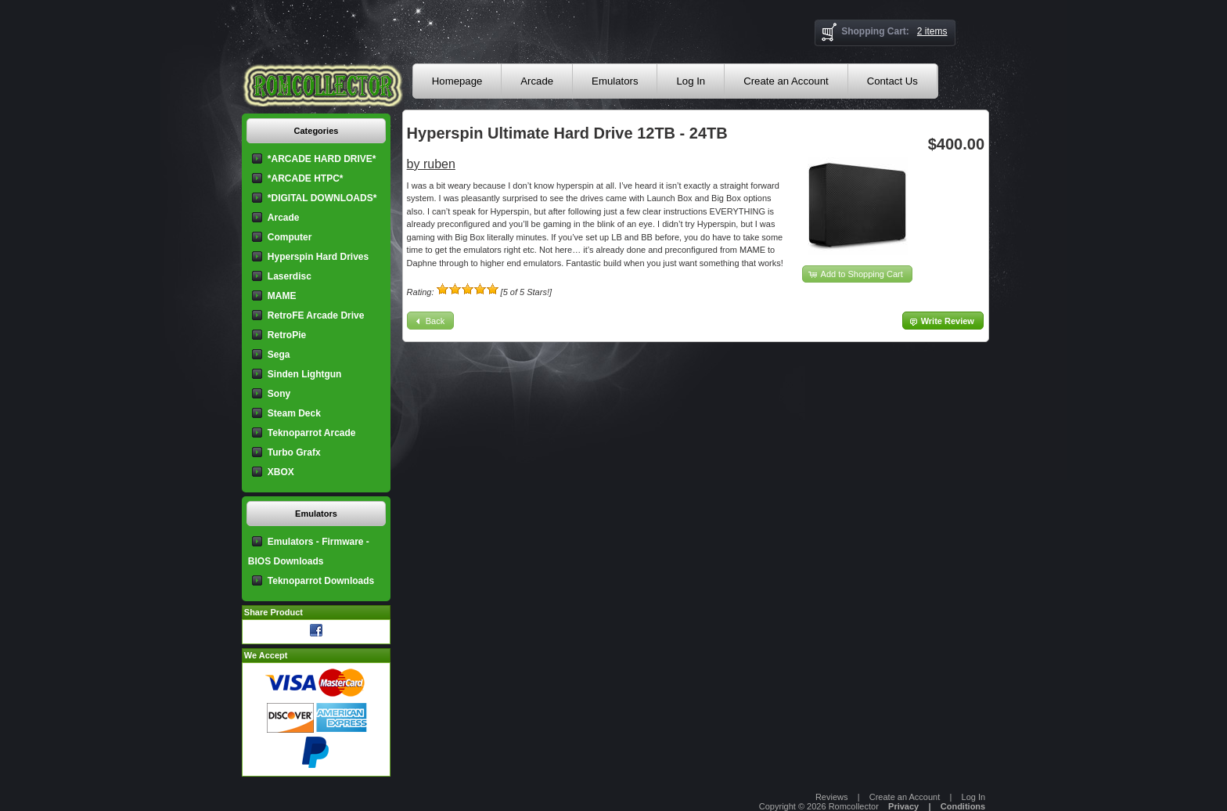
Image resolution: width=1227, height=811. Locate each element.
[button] (857, 274)
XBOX (281, 472)
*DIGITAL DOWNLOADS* (322, 198)
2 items (932, 31)
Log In (690, 81)
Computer (290, 237)
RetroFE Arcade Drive (316, 315)
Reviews (831, 797)
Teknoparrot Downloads (321, 580)
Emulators (615, 81)
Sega (279, 354)
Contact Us (892, 81)
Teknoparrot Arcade (312, 432)
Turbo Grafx (294, 452)
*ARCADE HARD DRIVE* (322, 158)
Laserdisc (289, 276)
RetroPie (287, 335)
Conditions (963, 806)
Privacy (903, 806)
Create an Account (786, 81)
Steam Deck (294, 413)
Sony (279, 393)
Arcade (536, 81)
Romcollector (854, 806)
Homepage (457, 81)
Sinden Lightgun (305, 374)
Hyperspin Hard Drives (318, 256)
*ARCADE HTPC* (306, 178)
